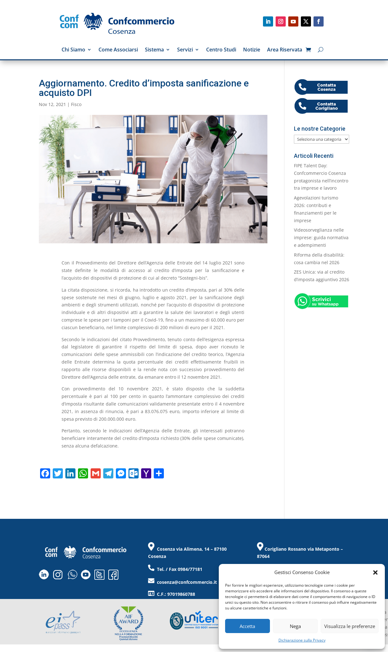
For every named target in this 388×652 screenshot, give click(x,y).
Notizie (251, 50)
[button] (375, 572)
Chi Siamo (73, 50)
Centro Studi (221, 50)
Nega (295, 626)
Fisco (76, 104)
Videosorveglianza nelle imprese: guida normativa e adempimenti (321, 237)
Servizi (185, 50)
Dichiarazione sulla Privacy (301, 640)
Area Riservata (284, 50)
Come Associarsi (118, 50)
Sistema (154, 50)
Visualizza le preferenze (349, 626)
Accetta (247, 626)
